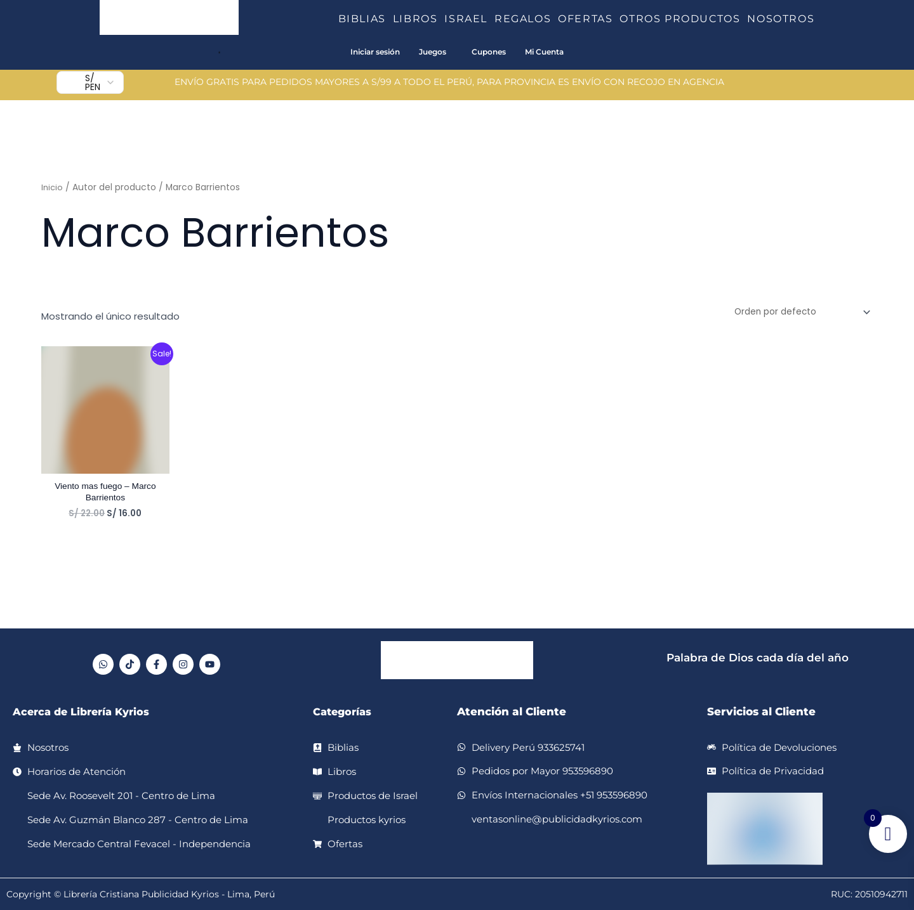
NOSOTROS (780, 19)
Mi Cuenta (544, 51)
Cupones (489, 51)
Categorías (344, 711)
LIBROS (419, 19)
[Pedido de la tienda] (795, 313)
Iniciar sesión (375, 51)
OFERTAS (588, 19)
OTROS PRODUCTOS (683, 19)
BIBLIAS (365, 19)
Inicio (52, 187)
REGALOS (526, 19)
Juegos (432, 51)
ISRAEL (469, 19)
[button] (391, 19)
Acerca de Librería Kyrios (85, 711)
